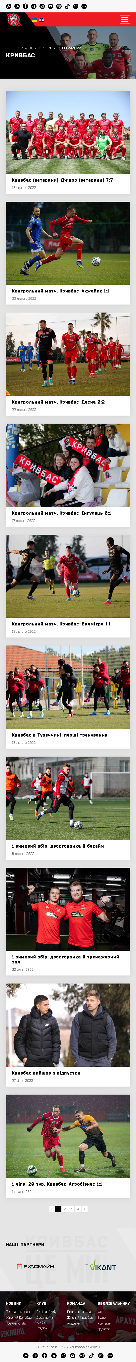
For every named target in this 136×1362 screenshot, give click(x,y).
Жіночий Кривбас (19, 1318)
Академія (74, 1324)
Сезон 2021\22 (69, 48)
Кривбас (45, 48)
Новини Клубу (16, 1324)
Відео (102, 1318)
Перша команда (18, 1312)
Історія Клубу (46, 1312)
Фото (29, 48)
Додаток (104, 1329)
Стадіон (41, 1328)
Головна (12, 48)
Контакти (104, 1324)
